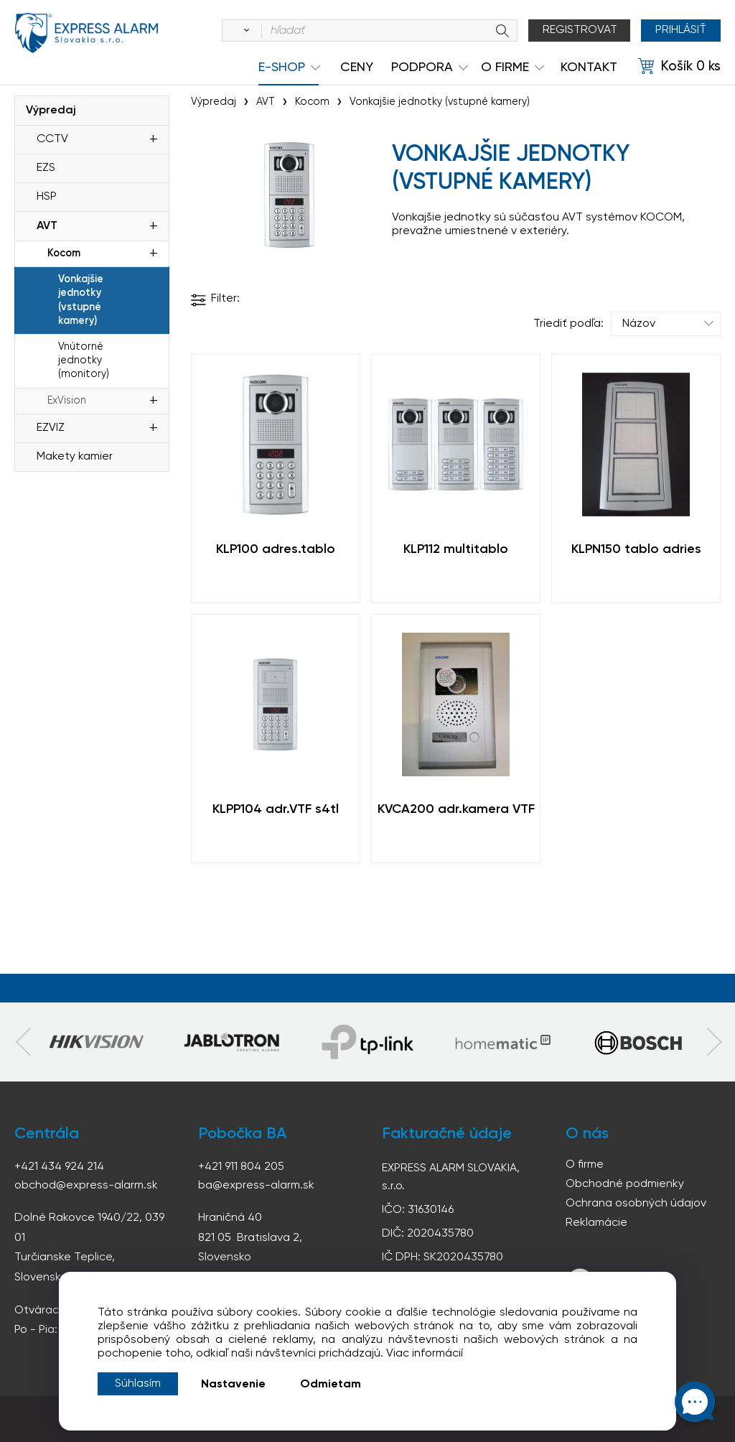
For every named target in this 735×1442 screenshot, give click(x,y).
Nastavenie (233, 1384)
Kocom (63, 253)
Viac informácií (424, 1353)
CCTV (52, 139)
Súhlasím (138, 1384)
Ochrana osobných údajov (636, 1203)
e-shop (281, 67)
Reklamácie (596, 1223)
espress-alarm (86, 33)
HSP (47, 197)
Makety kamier (75, 456)
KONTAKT (589, 67)
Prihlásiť (680, 30)
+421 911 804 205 (241, 1167)
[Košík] (679, 66)
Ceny (356, 67)
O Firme (505, 67)
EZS (46, 168)
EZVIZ (51, 428)
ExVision (66, 401)
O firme (585, 1165)
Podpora (422, 67)
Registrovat (580, 30)
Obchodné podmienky (625, 1184)
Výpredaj (51, 110)
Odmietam (330, 1384)
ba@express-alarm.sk (256, 1185)
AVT (47, 226)
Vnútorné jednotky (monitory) (83, 360)
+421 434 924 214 (59, 1167)
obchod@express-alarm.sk (86, 1185)
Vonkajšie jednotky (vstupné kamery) (80, 300)
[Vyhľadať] (244, 31)
